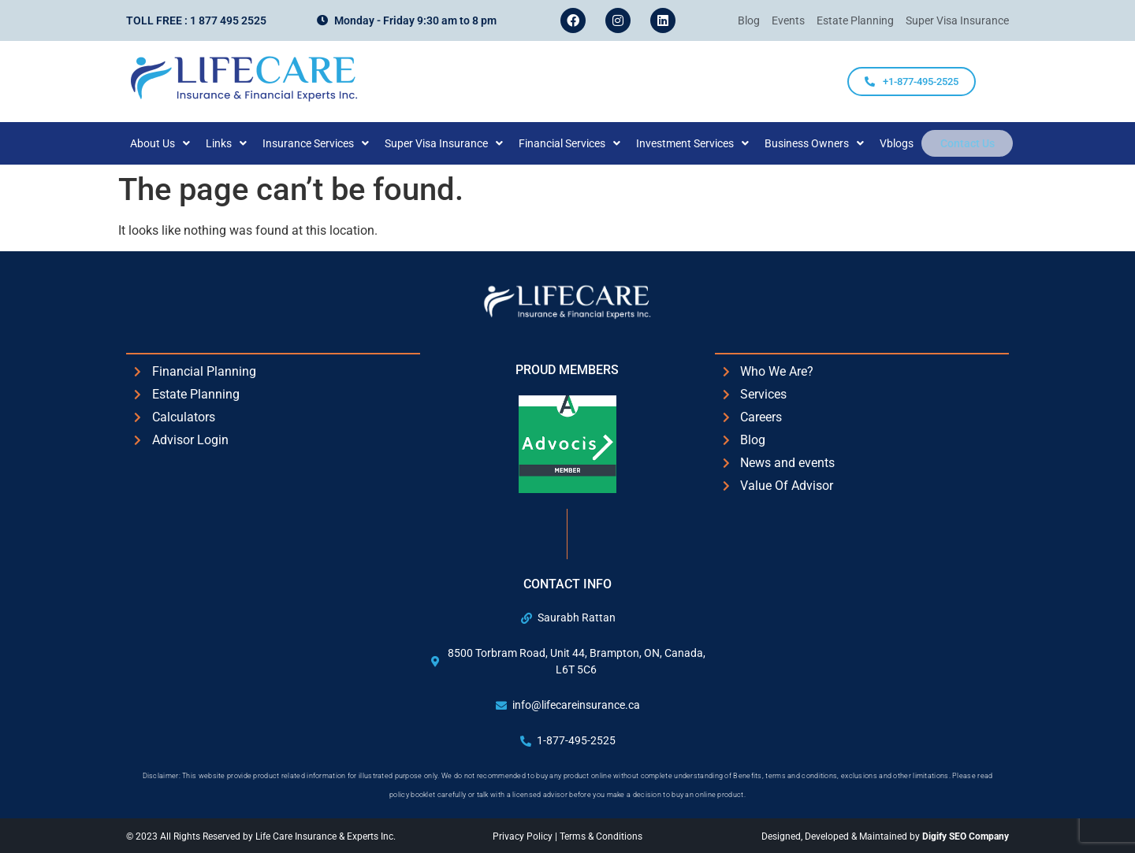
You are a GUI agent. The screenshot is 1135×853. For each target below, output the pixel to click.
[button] (171, 143)
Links (237, 143)
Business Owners (825, 143)
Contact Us (967, 143)
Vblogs (908, 143)
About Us (171, 143)
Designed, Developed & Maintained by (885, 836)
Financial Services (580, 143)
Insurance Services (327, 143)
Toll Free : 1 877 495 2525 (196, 20)
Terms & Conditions (601, 836)
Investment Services (703, 143)
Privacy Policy (524, 836)
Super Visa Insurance (455, 143)
